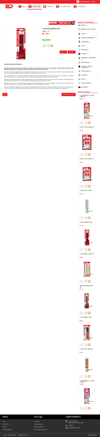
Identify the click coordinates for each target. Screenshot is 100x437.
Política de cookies (38, 424)
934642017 (71, 425)
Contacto (4, 426)
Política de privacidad (39, 426)
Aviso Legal (36, 421)
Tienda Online (5, 424)
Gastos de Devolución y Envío (41, 429)
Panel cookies (24, 435)
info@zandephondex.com (74, 427)
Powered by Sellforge (91, 435)
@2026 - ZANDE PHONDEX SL (10, 435)
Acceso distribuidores (7, 429)
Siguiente (71, 52)
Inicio (3, 421)
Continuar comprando (68, 94)
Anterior (63, 52)
